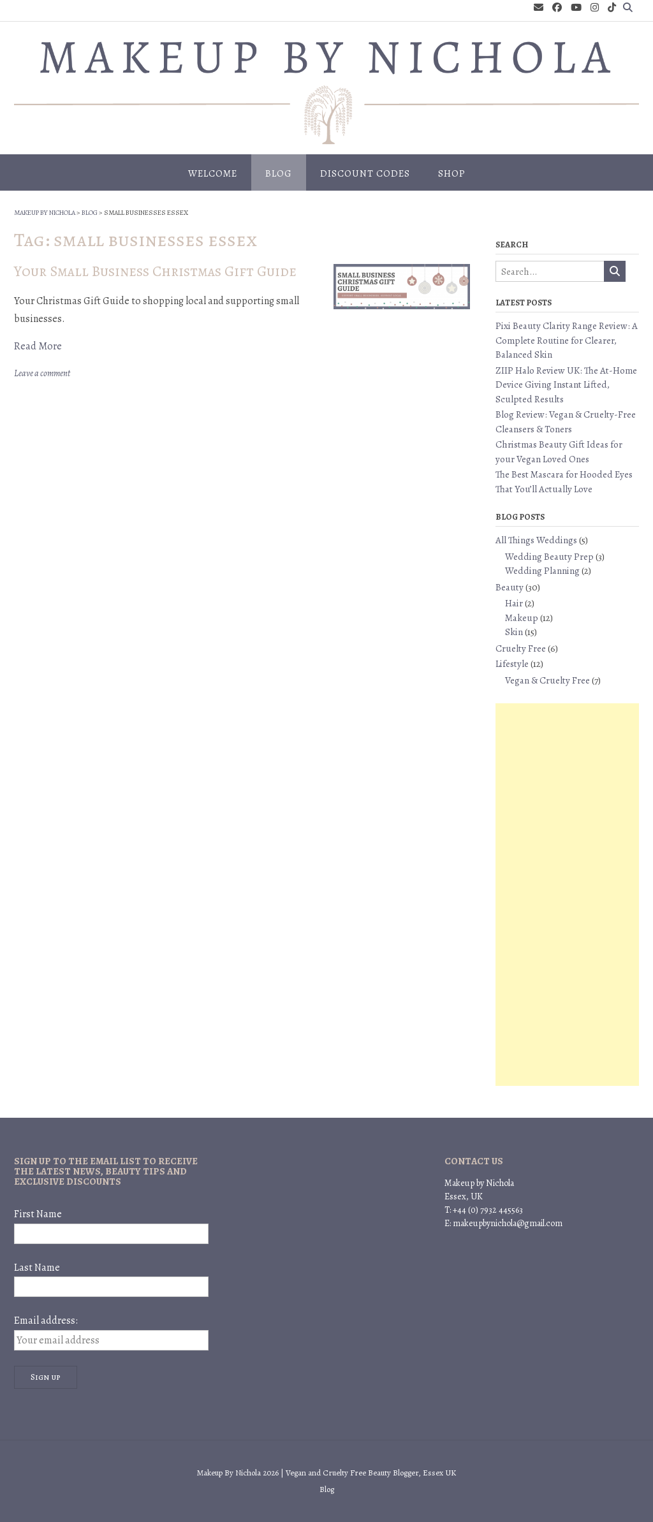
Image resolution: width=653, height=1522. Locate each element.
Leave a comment (42, 373)
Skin (514, 632)
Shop (452, 173)
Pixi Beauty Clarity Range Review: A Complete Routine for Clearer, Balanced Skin (566, 340)
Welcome (212, 173)
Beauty (509, 587)
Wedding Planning (542, 570)
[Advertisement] (567, 894)
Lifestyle (512, 663)
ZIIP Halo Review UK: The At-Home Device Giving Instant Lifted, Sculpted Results (566, 385)
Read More (38, 346)
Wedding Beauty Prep (549, 556)
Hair (514, 603)
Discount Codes (365, 173)
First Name (38, 1214)
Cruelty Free (520, 648)
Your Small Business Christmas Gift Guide (155, 271)
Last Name (37, 1268)
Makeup (521, 617)
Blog (278, 173)
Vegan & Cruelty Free (547, 680)
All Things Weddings (536, 540)
